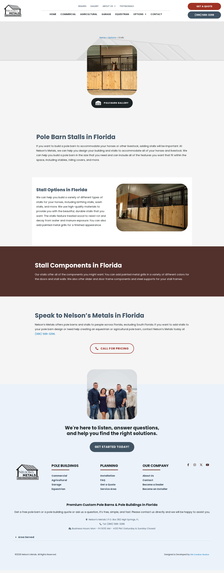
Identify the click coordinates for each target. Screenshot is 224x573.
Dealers (82, 6)
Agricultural (88, 14)
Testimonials (127, 6)
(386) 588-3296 (45, 333)
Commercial (68, 14)
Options (139, 14)
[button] (112, 540)
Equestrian (122, 14)
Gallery (94, 6)
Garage (106, 14)
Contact (156, 14)
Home (53, 14)
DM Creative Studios (199, 557)
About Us (109, 6)
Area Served (26, 540)
